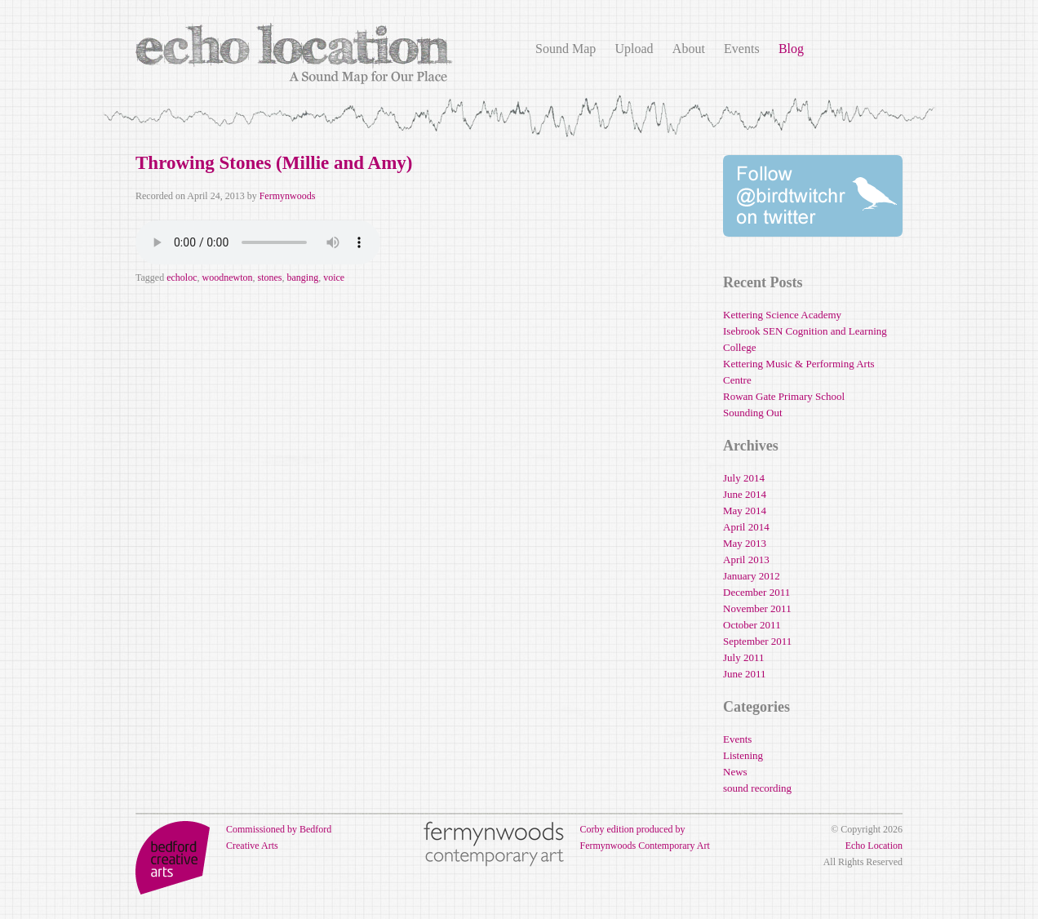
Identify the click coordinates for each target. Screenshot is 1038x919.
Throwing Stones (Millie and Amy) (274, 163)
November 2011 (757, 608)
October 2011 (752, 625)
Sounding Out (753, 412)
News (735, 772)
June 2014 (744, 494)
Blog (791, 48)
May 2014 (744, 510)
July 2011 (743, 657)
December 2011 (756, 592)
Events (742, 48)
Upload (633, 48)
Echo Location (874, 845)
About (688, 48)
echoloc (181, 277)
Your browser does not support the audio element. (257, 242)
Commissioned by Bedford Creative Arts (233, 837)
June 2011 (744, 674)
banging (302, 277)
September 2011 (757, 641)
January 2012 (751, 576)
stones (269, 277)
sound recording (757, 788)
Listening (743, 755)
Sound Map (565, 48)
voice (333, 277)
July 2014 (744, 478)
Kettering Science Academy (782, 315)
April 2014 (746, 527)
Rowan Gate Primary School (784, 396)
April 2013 (746, 559)
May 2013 (744, 543)
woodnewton (227, 277)
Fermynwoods (288, 196)
